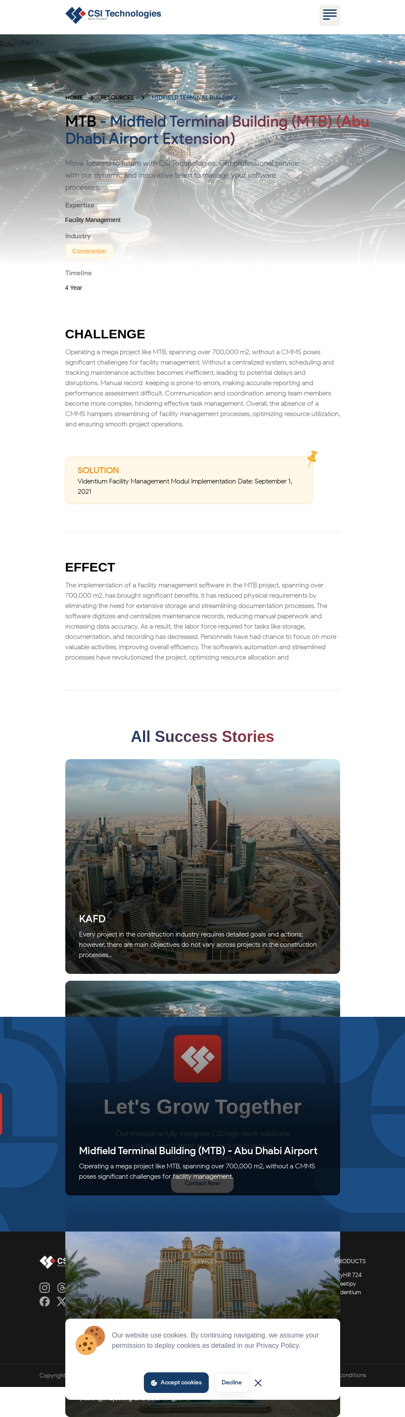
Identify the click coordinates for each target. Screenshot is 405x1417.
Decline (232, 1382)
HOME (74, 97)
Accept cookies (176, 1382)
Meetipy (345, 1283)
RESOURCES (117, 97)
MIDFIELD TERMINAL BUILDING (194, 97)
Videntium (348, 1292)
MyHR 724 (348, 1275)
